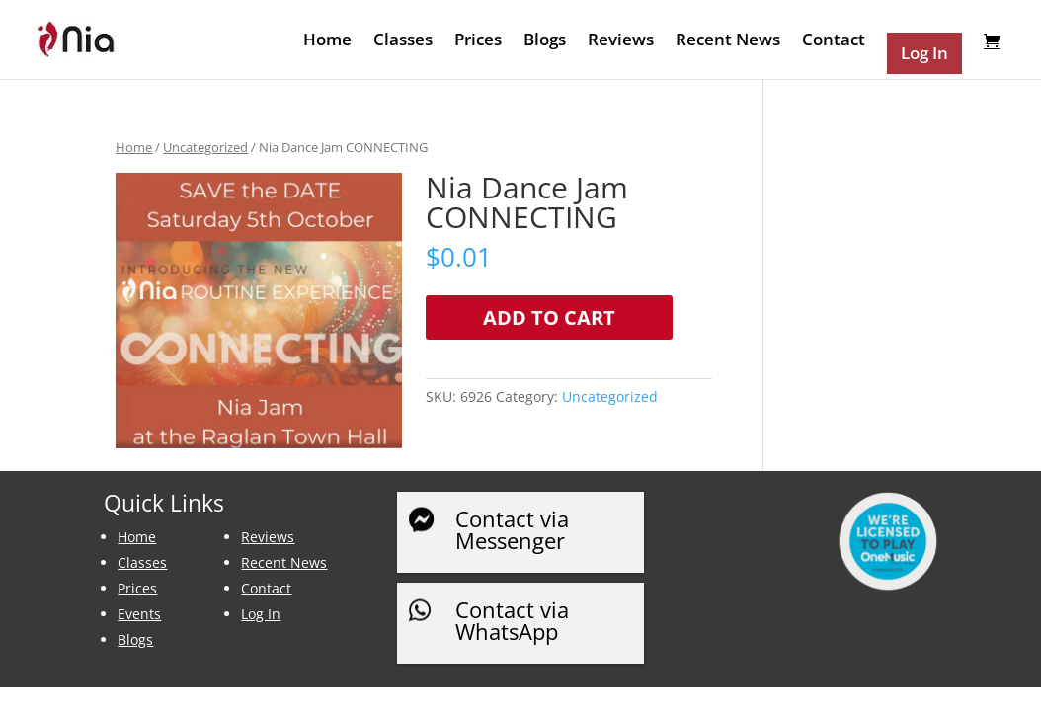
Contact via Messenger (512, 529)
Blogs (544, 41)
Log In (260, 613)
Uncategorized (205, 147)
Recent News (728, 41)
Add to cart (549, 317)
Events (139, 613)
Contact (833, 41)
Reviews (621, 41)
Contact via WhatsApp (512, 620)
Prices (478, 41)
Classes (403, 41)
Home (327, 41)
